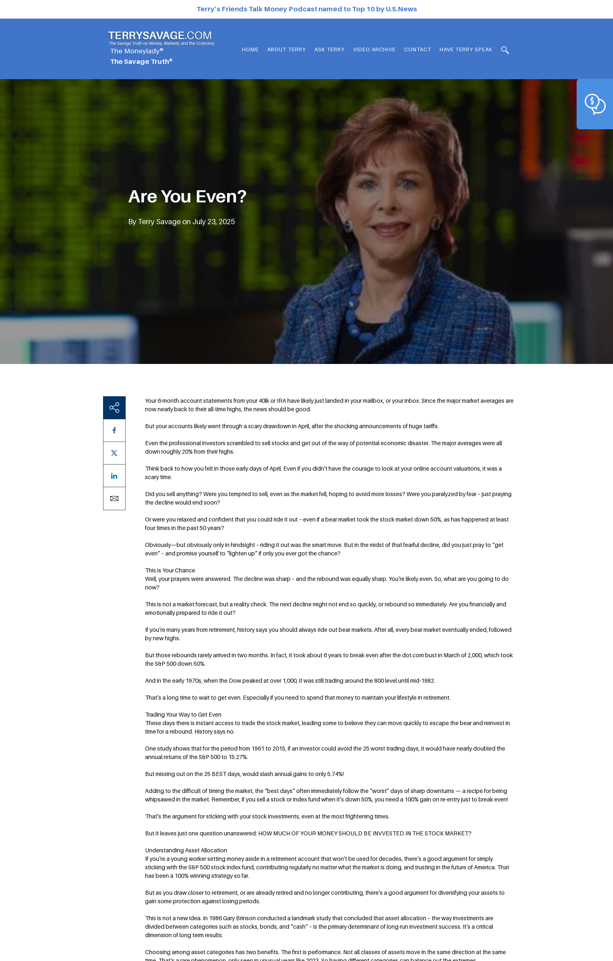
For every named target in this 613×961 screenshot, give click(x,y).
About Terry (286, 49)
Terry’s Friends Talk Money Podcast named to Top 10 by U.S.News (306, 9)
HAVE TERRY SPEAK (466, 49)
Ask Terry (329, 49)
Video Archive (374, 49)
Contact (417, 49)
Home (250, 49)
